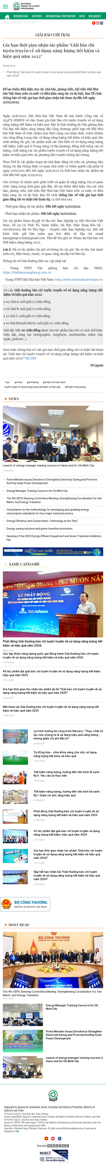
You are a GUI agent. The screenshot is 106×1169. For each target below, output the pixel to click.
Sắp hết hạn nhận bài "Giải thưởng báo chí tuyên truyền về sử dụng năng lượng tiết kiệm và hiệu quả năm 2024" (67, 875)
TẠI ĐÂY (30, 358)
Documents (95, 16)
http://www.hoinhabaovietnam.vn (78, 279)
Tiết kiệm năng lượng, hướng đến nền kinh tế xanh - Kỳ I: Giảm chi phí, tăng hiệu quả (67, 793)
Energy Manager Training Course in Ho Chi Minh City (37, 490)
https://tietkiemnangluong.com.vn (27, 272)
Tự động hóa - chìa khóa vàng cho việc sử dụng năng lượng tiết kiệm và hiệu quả (65, 754)
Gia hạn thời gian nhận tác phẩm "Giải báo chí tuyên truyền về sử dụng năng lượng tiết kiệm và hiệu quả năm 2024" (68, 854)
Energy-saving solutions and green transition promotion (39, 528)
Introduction (20, 16)
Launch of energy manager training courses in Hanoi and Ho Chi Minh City (48, 465)
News (82, 16)
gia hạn (18, 382)
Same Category (24, 564)
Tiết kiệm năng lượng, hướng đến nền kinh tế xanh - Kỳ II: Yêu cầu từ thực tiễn (67, 774)
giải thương (32, 382)
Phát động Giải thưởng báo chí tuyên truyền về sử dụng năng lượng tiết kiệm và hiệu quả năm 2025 (66, 813)
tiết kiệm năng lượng (75, 387)
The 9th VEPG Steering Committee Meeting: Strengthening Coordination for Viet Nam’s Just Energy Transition (52, 993)
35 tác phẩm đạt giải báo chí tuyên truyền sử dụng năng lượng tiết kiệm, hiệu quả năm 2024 (67, 833)
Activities (37, 16)
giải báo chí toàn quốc (54, 382)
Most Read (18, 924)
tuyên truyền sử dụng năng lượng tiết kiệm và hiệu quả (33, 387)
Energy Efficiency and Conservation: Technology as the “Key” (42, 520)
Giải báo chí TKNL (53, 34)
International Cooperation (60, 16)
